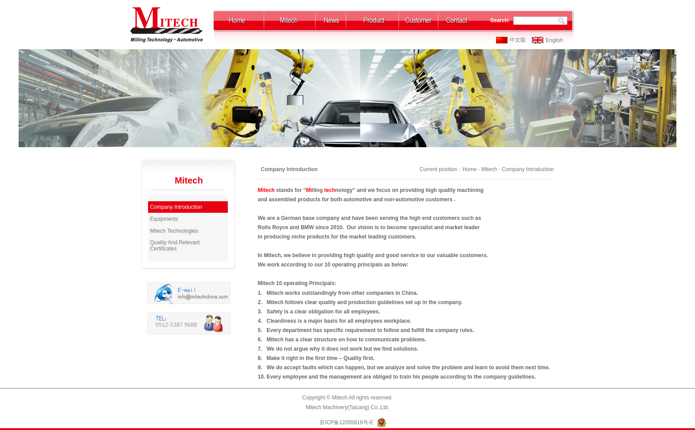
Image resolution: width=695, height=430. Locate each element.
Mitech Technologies (174, 231)
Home (469, 169)
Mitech (489, 169)
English (554, 40)
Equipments (164, 219)
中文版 (518, 40)
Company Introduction (176, 207)
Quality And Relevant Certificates (175, 245)
